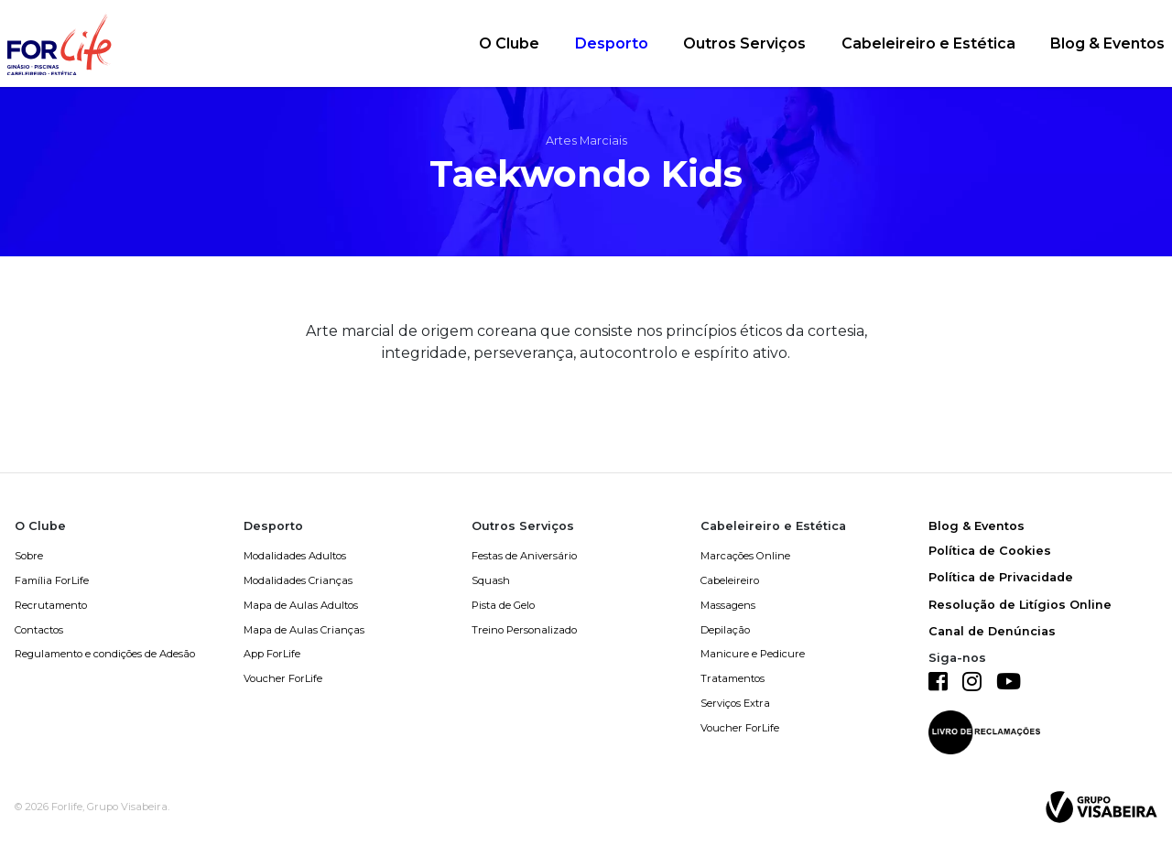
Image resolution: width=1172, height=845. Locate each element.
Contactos (39, 629)
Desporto (611, 43)
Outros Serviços (744, 43)
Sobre (29, 555)
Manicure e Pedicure (752, 653)
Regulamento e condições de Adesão (105, 653)
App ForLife (272, 653)
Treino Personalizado (524, 629)
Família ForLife (52, 580)
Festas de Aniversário (524, 555)
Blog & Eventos (1107, 43)
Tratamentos (732, 678)
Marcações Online (745, 555)
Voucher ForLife (283, 678)
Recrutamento (51, 605)
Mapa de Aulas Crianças (304, 629)
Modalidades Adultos (295, 555)
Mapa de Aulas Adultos (301, 605)
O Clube (509, 43)
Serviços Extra (735, 703)
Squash (491, 580)
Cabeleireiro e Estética (928, 43)
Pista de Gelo (503, 605)
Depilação (725, 629)
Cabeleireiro (729, 580)
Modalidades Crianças (298, 580)
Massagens (727, 605)
